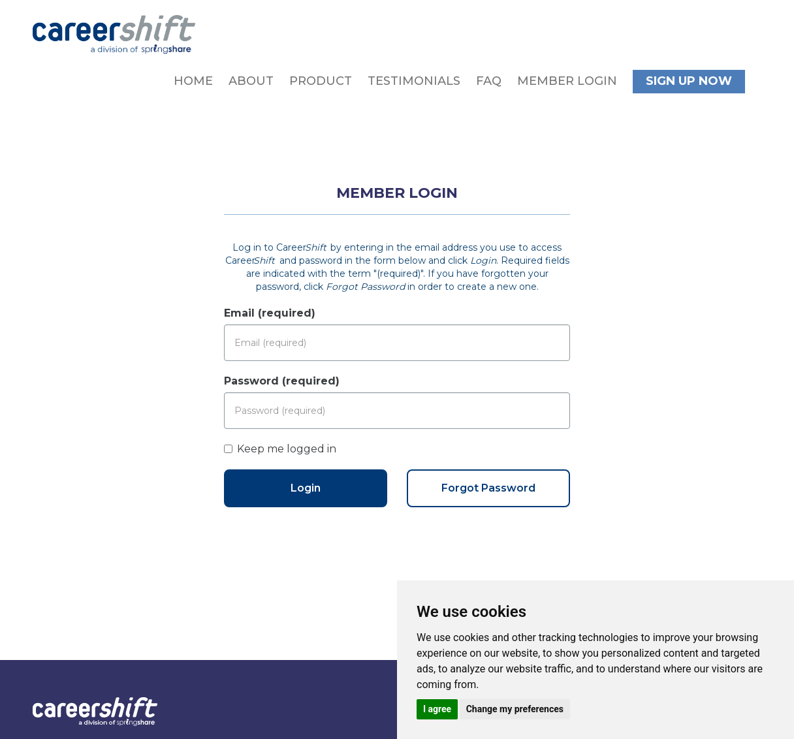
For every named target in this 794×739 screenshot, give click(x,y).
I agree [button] (437, 709)
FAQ (488, 81)
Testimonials (414, 81)
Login (306, 488)
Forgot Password (488, 488)
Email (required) (269, 313)
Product (320, 81)
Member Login (567, 81)
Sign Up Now (689, 81)
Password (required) (282, 381)
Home (193, 81)
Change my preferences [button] (515, 709)
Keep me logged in (280, 449)
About (251, 81)
